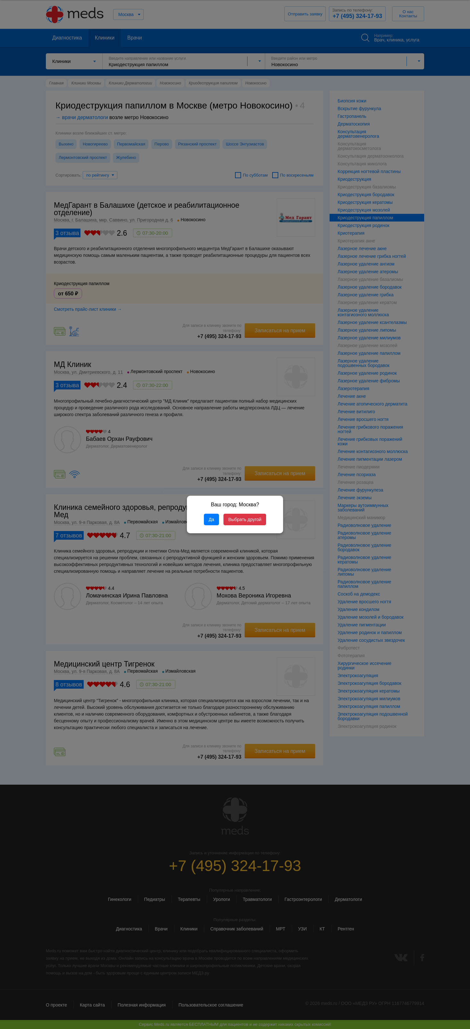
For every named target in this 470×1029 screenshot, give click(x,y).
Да (211, 519)
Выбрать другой (244, 519)
